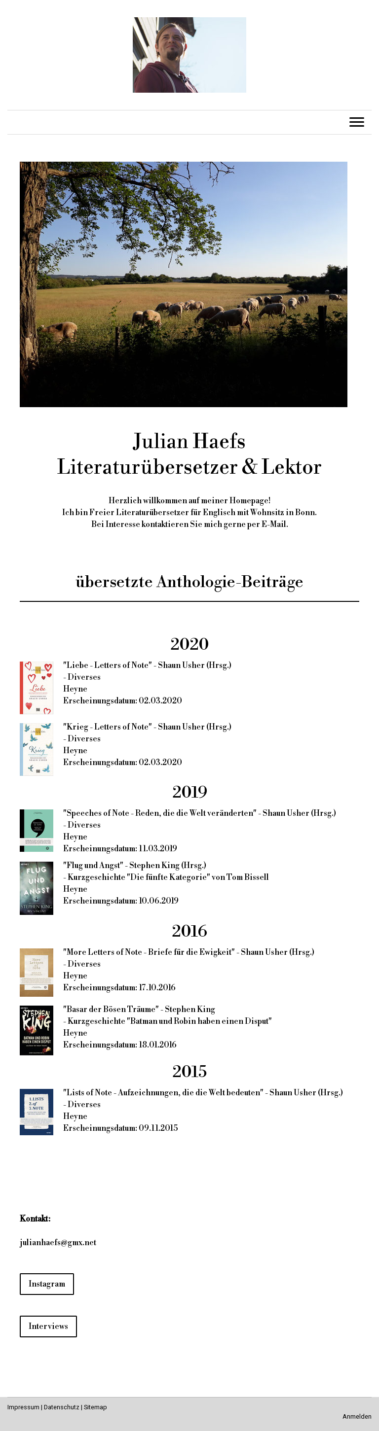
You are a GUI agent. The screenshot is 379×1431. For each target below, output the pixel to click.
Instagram (47, 1284)
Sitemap (95, 1407)
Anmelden (357, 1416)
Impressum (23, 1407)
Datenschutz (61, 1407)
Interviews (48, 1326)
